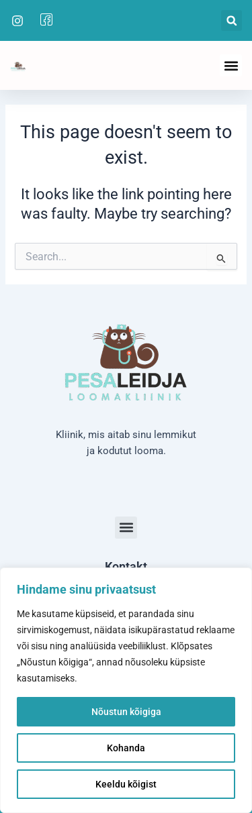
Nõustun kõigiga (126, 711)
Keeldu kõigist (126, 784)
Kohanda (126, 748)
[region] (126, 690)
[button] (231, 20)
